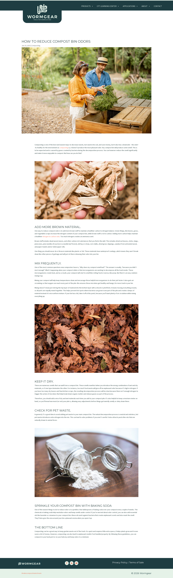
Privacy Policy (119, 562)
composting (64, 148)
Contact (158, 6)
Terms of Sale (136, 562)
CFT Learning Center (108, 6)
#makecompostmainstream (31, 573)
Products (87, 6)
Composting (35, 45)
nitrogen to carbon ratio (51, 236)
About (146, 6)
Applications (130, 6)
